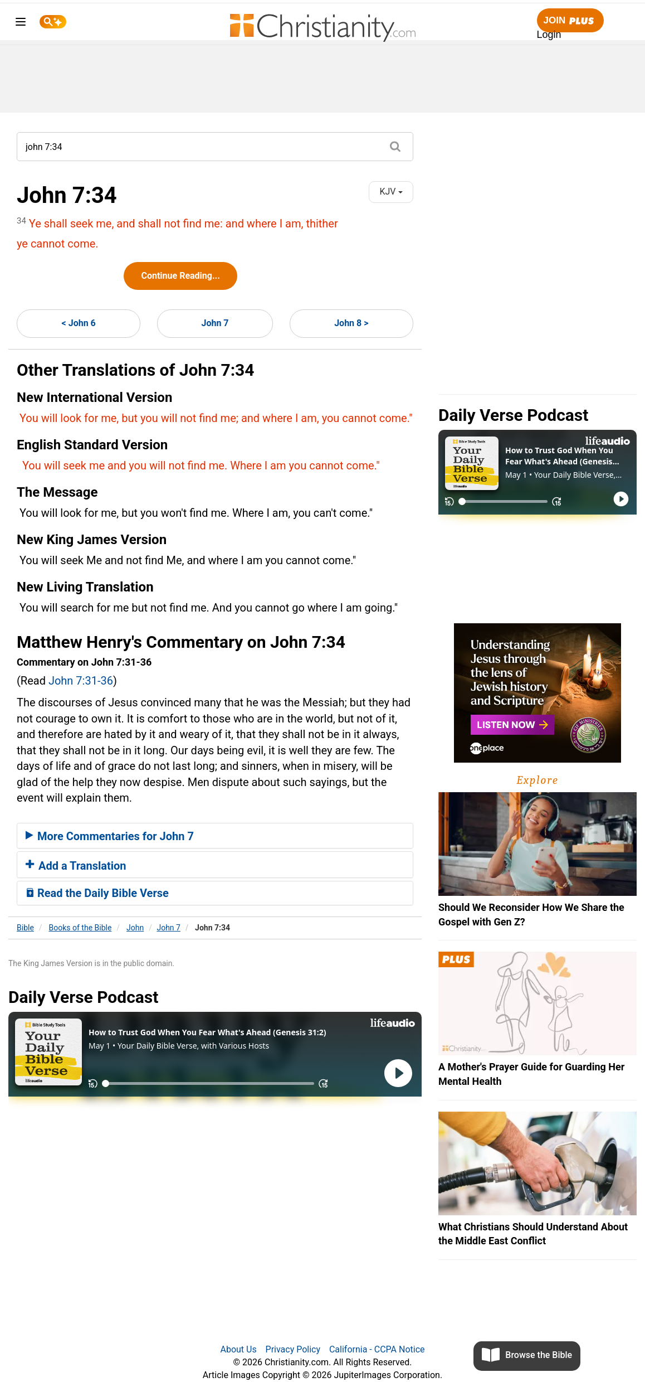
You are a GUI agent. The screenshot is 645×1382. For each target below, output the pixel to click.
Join (570, 21)
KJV (390, 191)
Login (549, 34)
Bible (25, 927)
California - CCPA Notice (377, 1349)
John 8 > (351, 323)
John (135, 927)
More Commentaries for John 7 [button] (110, 836)
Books (80, 927)
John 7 (214, 323)
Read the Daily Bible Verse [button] (97, 893)
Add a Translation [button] (76, 865)
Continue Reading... (180, 275)
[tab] (215, 835)
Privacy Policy (293, 1349)
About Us (238, 1349)
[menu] (20, 24)
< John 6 (79, 323)
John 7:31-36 (80, 680)
